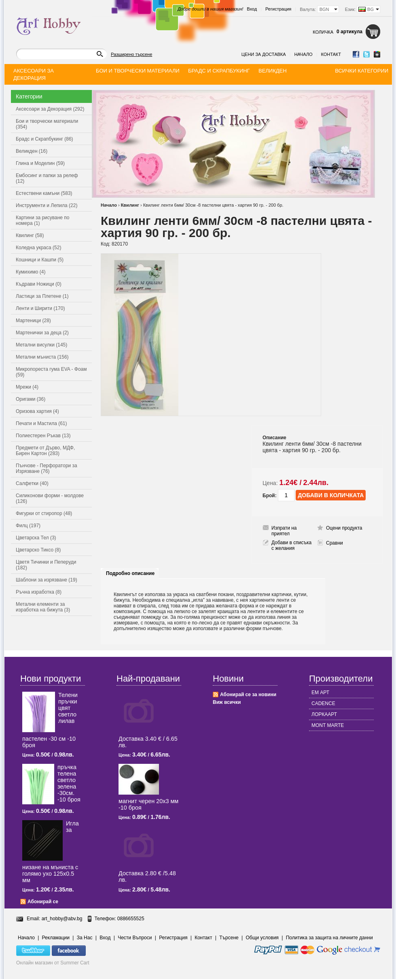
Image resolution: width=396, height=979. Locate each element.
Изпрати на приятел (284, 531)
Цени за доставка (263, 54)
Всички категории (361, 71)
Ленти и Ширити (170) (40, 308)
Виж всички (227, 702)
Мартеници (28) (33, 320)
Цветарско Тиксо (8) (38, 550)
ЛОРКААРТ (324, 714)
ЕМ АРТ (320, 692)
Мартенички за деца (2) (42, 333)
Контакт (331, 54)
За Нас (85, 938)
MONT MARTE (327, 725)
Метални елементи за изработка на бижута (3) (43, 607)
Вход (252, 8)
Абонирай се (43, 901)
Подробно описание (130, 573)
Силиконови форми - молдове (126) (50, 498)
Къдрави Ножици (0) (38, 284)
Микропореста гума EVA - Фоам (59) (51, 372)
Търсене (228, 938)
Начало (303, 54)
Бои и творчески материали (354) (47, 124)
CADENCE (323, 703)
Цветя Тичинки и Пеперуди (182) (46, 565)
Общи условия (262, 938)
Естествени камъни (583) (44, 193)
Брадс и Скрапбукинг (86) (44, 139)
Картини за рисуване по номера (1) (43, 220)
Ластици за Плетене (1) (42, 296)
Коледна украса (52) (38, 247)
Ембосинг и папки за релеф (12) (47, 178)
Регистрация (278, 8)
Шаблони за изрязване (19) (46, 580)
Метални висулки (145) (41, 345)
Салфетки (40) (32, 483)
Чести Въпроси (135, 938)
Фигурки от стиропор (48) (44, 513)
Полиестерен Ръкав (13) (43, 435)
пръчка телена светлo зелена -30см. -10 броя (68, 783)
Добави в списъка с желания (291, 545)
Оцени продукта (344, 528)
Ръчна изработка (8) (38, 592)
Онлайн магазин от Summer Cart (52, 963)
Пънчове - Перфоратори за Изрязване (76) (46, 468)
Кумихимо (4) (30, 272)
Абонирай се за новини (248, 694)
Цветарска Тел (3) (36, 538)
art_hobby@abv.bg (62, 918)
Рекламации (56, 938)
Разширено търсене (131, 54)
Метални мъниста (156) (42, 357)
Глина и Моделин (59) (40, 163)
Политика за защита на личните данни (329, 938)
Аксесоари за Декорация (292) (50, 109)
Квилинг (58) (30, 235)
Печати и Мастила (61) (41, 423)
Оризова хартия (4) (37, 411)
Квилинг (130, 205)
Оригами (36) (30, 399)
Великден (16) (31, 151)
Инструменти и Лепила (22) (46, 205)
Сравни (334, 543)
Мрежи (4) (27, 387)
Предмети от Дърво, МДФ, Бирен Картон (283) (45, 450)
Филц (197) (28, 525)
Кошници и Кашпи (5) (40, 260)
